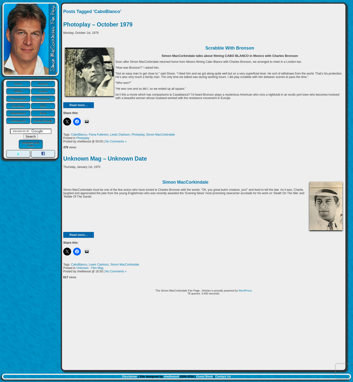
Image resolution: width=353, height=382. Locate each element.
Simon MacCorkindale (160, 134)
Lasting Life (18, 120)
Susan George (43, 120)
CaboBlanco (79, 134)
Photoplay (138, 134)
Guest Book (204, 376)
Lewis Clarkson (120, 134)
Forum (43, 91)
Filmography (18, 98)
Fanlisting (18, 105)
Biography (43, 98)
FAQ (43, 105)
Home (18, 83)
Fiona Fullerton (98, 134)
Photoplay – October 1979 (97, 24)
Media (18, 91)
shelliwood (171, 376)
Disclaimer (129, 376)
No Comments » (115, 141)
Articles (43, 83)
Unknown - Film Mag (89, 268)
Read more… (78, 105)
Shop (43, 113)
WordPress (245, 290)
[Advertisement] (203, 334)
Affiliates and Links (30, 144)
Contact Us (223, 376)
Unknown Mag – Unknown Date (105, 158)
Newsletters (18, 113)
